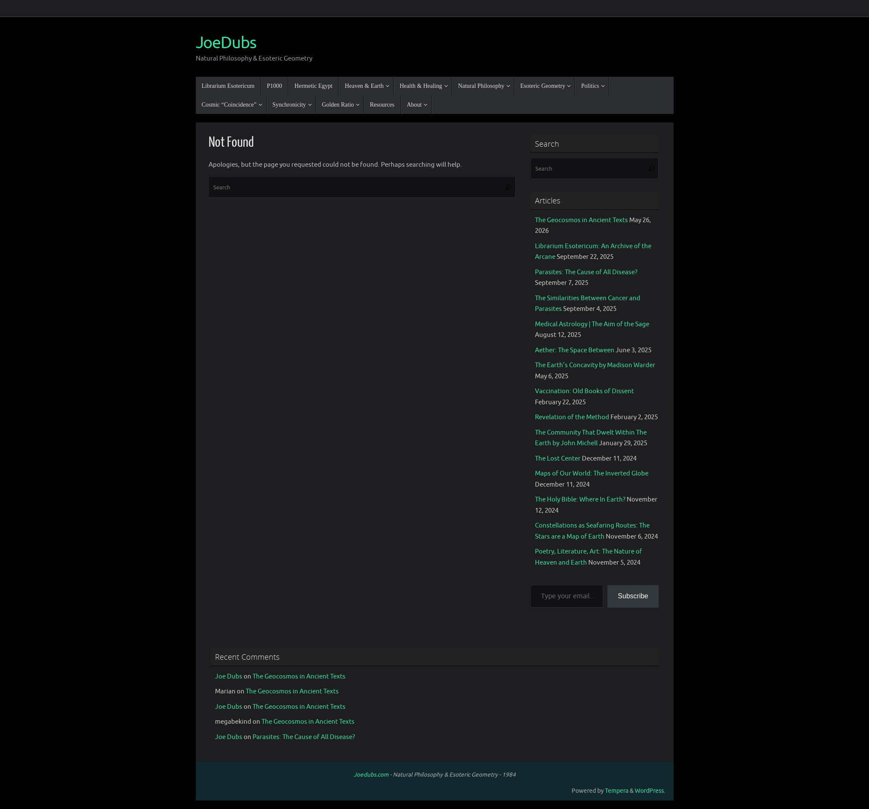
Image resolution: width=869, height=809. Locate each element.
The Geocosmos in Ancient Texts (581, 220)
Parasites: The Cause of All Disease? (586, 272)
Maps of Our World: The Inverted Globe (591, 474)
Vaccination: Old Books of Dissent (584, 391)
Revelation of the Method (572, 417)
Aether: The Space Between (574, 350)
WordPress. (650, 791)
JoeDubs (226, 43)
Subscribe (633, 596)
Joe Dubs (228, 677)
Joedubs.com (371, 774)
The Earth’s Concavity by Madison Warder (595, 365)
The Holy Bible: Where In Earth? (580, 500)
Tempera (616, 791)
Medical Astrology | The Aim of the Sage (592, 324)
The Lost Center (558, 459)
